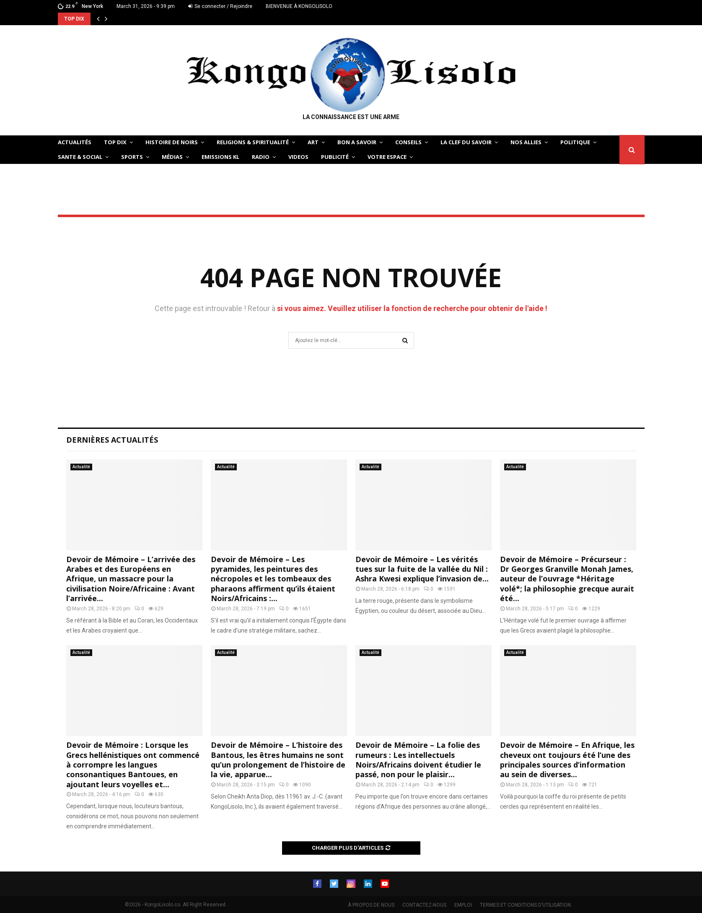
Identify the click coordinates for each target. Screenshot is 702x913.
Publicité (335, 157)
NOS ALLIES (525, 142)
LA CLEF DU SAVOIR (466, 142)
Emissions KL (220, 157)
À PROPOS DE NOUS (371, 905)
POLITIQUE (575, 142)
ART (313, 142)
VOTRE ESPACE (387, 157)
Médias (172, 157)
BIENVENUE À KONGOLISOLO (299, 6)
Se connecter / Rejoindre (220, 6)
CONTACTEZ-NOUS (424, 905)
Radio (260, 157)
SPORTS (132, 157)
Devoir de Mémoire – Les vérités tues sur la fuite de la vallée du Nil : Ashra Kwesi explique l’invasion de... (422, 569)
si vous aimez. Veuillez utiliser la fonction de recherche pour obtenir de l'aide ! (412, 308)
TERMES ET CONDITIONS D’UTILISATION (525, 905)
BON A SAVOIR (356, 142)
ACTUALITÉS (74, 142)
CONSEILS (408, 142)
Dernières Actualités (112, 440)
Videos (298, 157)
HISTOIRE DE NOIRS (171, 142)
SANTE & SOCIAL (80, 157)
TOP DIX (115, 142)
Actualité (81, 466)
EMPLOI (463, 905)
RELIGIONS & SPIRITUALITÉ (253, 142)
